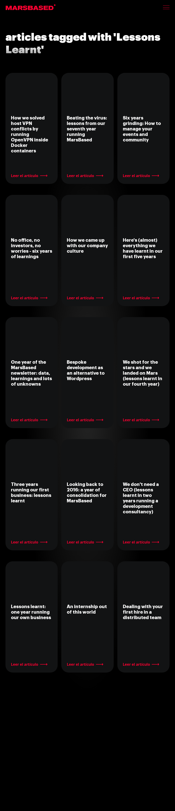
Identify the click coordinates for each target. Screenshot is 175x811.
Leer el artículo (24, 175)
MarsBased (30, 7)
